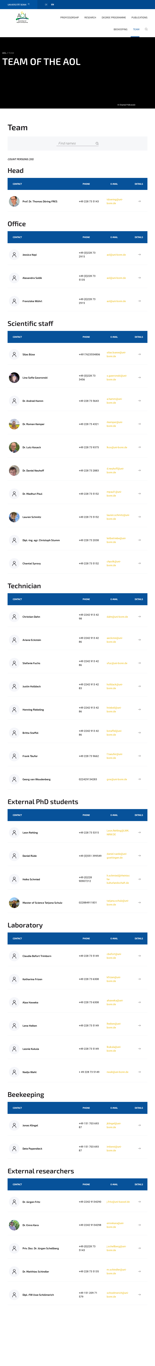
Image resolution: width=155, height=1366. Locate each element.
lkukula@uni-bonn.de (114, 1048)
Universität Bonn (19, 4)
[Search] (97, 143)
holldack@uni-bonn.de (115, 686)
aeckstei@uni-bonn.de (115, 639)
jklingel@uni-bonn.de (114, 1125)
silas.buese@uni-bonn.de (116, 354)
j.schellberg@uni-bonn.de (116, 1248)
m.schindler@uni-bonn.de (116, 1271)
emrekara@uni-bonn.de (115, 1225)
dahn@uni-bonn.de (117, 616)
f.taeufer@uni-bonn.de (115, 756)
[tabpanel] (77, 73)
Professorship (69, 17)
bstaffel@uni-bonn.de (114, 732)
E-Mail (114, 184)
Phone (86, 184)
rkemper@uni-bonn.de (115, 424)
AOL (4, 53)
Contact (17, 184)
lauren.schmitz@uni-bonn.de (118, 517)
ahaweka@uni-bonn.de (115, 1002)
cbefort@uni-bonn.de (114, 956)
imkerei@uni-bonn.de (114, 1148)
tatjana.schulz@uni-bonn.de (118, 902)
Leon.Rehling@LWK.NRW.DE (118, 832)
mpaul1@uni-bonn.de (114, 493)
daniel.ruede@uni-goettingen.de (117, 855)
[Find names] (77, 143)
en (52, 4)
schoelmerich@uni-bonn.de (118, 1294)
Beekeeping (120, 29)
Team (136, 29)
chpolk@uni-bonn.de (114, 563)
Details (139, 184)
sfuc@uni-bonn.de (117, 663)
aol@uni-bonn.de (116, 254)
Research (90, 17)
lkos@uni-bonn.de (117, 447)
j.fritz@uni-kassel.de (118, 1201)
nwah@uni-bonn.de (117, 1071)
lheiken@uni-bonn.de (114, 1025)
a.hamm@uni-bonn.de (114, 400)
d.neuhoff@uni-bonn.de (115, 470)
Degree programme (114, 17)
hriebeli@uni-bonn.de (114, 709)
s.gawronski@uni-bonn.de (117, 377)
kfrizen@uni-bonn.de (114, 979)
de (46, 4)
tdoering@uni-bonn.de (115, 201)
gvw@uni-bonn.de (117, 779)
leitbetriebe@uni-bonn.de (116, 540)
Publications (139, 17)
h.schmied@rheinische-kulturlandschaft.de (118, 879)
